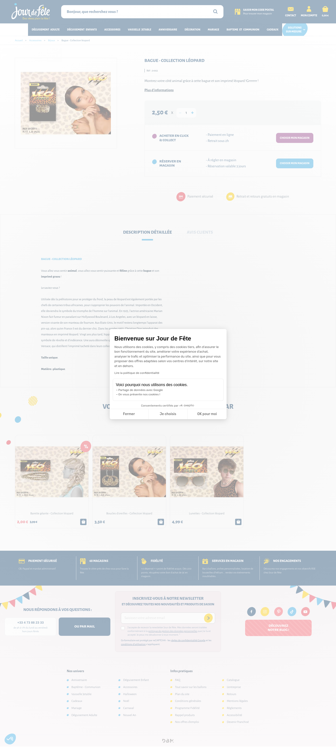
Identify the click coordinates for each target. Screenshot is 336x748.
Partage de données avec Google (140, 390)
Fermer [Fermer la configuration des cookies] (129, 414)
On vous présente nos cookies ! (139, 394)
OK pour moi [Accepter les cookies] (207, 414)
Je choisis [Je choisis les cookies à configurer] (168, 414)
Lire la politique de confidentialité (137, 373)
